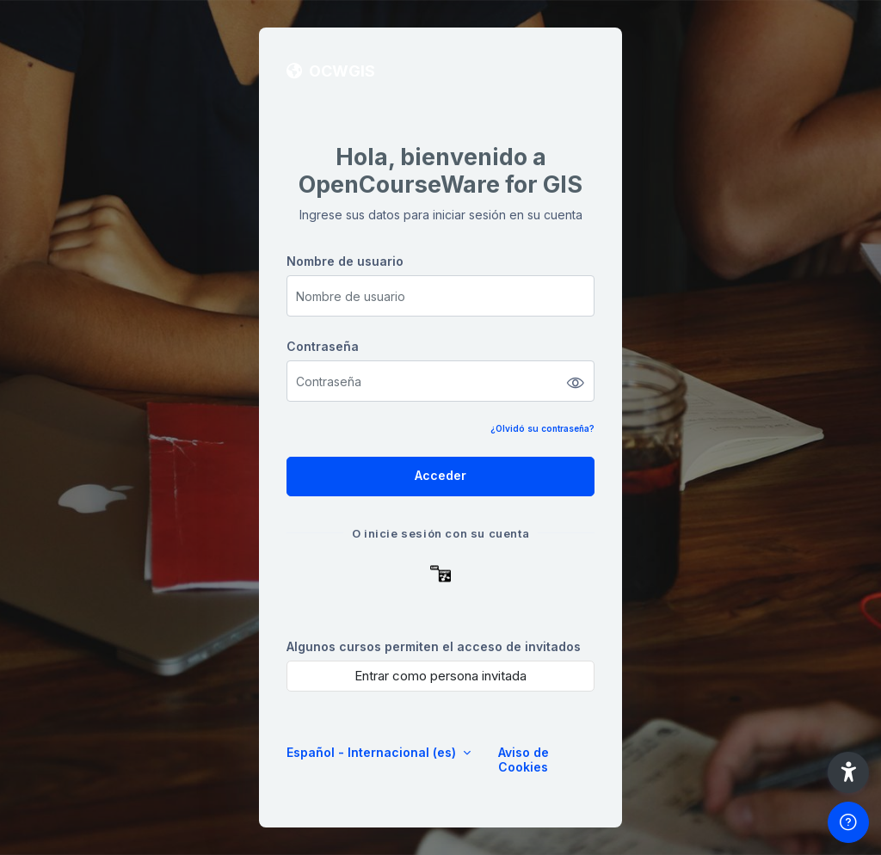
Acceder (440, 475)
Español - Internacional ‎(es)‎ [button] (372, 752)
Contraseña (322, 346)
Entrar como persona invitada (440, 675)
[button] (848, 772)
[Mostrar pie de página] (848, 822)
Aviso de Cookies (523, 759)
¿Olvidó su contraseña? (542, 428)
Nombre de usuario (345, 261)
